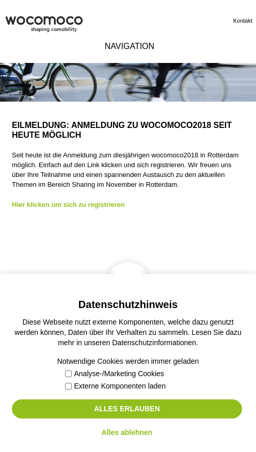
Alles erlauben (127, 409)
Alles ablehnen (127, 432)
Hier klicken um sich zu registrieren (68, 204)
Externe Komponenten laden (115, 386)
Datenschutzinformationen (154, 342)
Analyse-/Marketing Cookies (114, 373)
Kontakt (242, 21)
